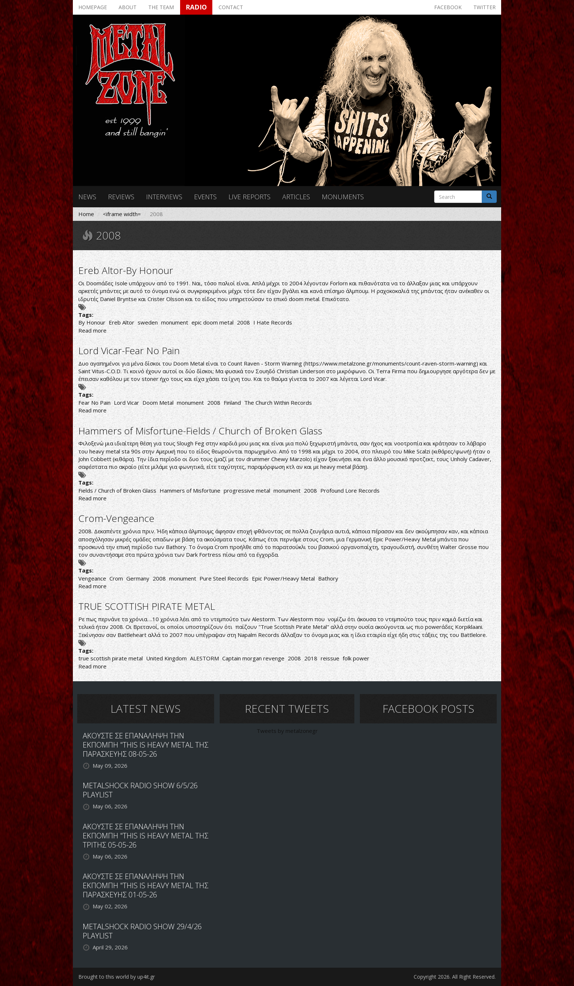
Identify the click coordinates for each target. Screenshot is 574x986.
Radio (196, 7)
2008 (243, 322)
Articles (296, 196)
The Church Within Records (278, 402)
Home (86, 214)
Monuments (343, 196)
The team (161, 7)
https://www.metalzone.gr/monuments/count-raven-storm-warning (390, 363)
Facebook (448, 7)
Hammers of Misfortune (190, 490)
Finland (232, 402)
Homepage (92, 7)
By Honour (91, 322)
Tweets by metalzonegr (287, 730)
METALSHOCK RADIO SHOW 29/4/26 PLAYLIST (142, 931)
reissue (330, 658)
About (128, 7)
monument (174, 322)
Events (205, 196)
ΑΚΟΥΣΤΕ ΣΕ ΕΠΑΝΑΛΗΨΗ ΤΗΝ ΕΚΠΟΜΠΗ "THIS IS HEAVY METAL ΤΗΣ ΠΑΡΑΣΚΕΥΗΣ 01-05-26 (145, 885)
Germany (137, 578)
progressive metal (247, 490)
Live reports (249, 196)
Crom (116, 578)
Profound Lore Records (350, 490)
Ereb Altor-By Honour (125, 270)
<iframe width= (122, 214)
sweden (148, 322)
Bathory (328, 578)
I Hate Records (272, 322)
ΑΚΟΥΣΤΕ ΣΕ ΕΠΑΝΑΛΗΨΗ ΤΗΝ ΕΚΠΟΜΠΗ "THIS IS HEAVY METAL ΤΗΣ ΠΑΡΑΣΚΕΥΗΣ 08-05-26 (145, 745)
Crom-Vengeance (116, 518)
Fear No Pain (94, 402)
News (87, 196)
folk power (356, 658)
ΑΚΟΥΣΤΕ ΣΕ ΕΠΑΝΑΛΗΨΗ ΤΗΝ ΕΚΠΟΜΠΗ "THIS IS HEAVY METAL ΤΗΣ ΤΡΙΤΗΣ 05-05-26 (145, 836)
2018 (310, 658)
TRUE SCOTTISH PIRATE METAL (146, 606)
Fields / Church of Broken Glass (117, 490)
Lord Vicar (126, 402)
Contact (231, 7)
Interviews (164, 196)
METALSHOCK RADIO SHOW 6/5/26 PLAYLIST (140, 790)
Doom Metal (158, 402)
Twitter (484, 7)
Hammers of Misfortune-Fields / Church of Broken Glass (200, 430)
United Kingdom (166, 658)
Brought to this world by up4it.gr (116, 976)
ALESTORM (204, 658)
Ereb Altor (121, 322)
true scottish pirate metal (110, 658)
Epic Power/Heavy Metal (283, 578)
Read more (92, 330)
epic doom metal (212, 322)
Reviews (121, 196)
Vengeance (92, 578)
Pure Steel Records (224, 578)
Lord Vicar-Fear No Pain (129, 350)
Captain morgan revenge (253, 658)
